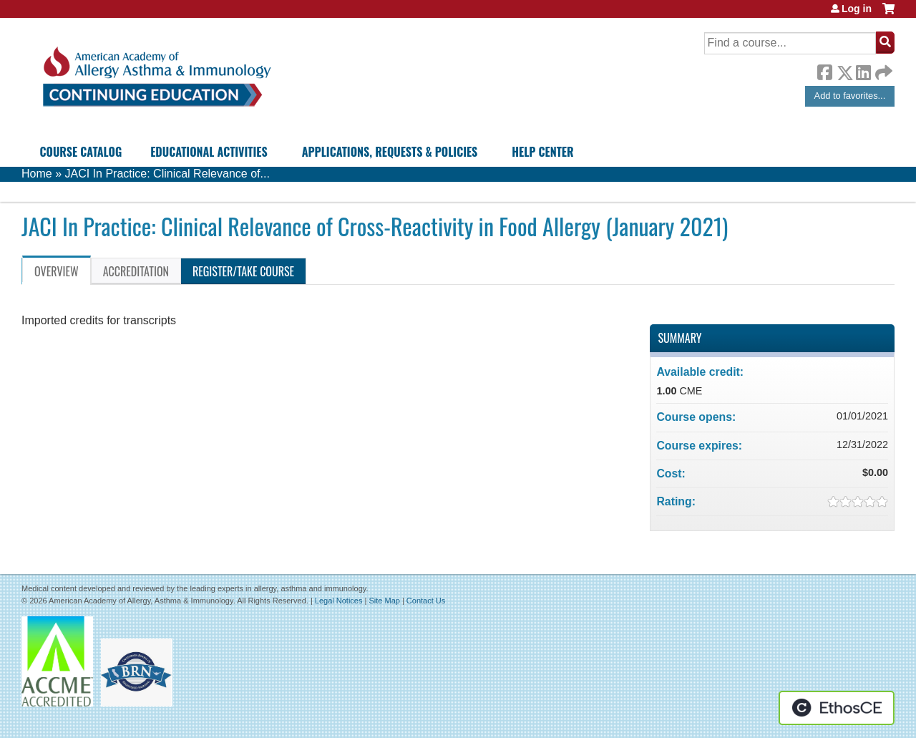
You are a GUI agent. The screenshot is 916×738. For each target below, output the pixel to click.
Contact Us (425, 600)
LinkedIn (863, 70)
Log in (857, 9)
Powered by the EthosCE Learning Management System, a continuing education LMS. (837, 708)
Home (36, 173)
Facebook (824, 70)
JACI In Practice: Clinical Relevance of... (166, 173)
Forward (882, 69)
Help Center (542, 151)
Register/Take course (243, 271)
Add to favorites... (850, 95)
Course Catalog (81, 151)
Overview (56, 271)
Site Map (384, 600)
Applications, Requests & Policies (390, 151)
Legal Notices (339, 600)
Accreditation (136, 271)
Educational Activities (208, 151)
